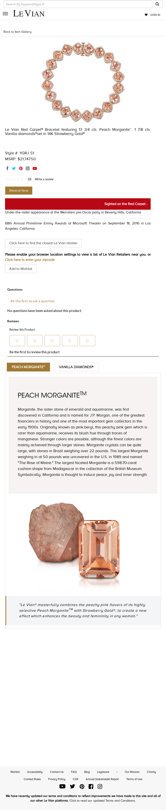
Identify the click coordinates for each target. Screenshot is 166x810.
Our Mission (132, 772)
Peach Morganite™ (28, 367)
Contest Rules (32, 779)
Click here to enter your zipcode (30, 260)
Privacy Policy (56, 779)
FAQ (74, 772)
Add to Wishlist (20, 269)
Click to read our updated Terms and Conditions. (103, 800)
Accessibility (35, 772)
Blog (87, 772)
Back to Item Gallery (18, 31)
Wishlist (15, 772)
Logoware (103, 772)
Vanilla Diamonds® (76, 367)
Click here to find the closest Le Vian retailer (43, 243)
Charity (151, 772)
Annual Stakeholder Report (102, 779)
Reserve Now (18, 190)
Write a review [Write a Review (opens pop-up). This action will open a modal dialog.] (44, 179)
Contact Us (57, 772)
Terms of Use (134, 779)
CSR (75, 779)
